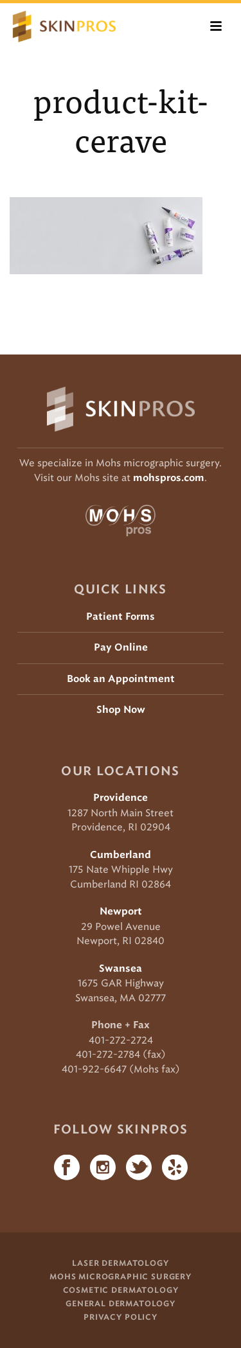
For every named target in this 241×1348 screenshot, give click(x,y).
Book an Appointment (121, 679)
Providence (120, 798)
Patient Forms (120, 617)
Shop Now (120, 710)
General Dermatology (120, 1304)
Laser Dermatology (120, 1263)
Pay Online (121, 647)
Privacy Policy (120, 1317)
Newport (121, 911)
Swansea (120, 969)
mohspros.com (168, 478)
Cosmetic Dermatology (121, 1290)
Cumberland (120, 855)
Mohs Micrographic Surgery (120, 1277)
